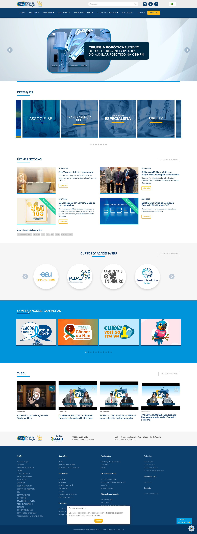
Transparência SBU (37, 510)
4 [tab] (98, 144)
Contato (141, 13)
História (32, 465)
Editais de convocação (39, 513)
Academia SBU (127, 13)
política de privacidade (87, 513)
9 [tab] (106, 352)
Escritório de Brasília (38, 489)
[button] (173, 4)
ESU (30, 492)
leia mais (63, 198)
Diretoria (33, 483)
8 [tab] (103, 352)
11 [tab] (111, 352)
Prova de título (35, 474)
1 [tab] (91, 144)
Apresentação (35, 462)
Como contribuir (36, 477)
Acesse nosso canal (169, 374)
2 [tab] (93, 144)
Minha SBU (154, 13)
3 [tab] (96, 144)
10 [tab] (108, 352)
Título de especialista (38, 501)
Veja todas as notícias (168, 160)
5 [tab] (101, 144)
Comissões (34, 498)
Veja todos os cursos (168, 254)
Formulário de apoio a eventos (42, 516)
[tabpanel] (117, 119)
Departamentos (35, 495)
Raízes (31, 471)
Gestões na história (37, 468)
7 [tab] (106, 144)
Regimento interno (37, 504)
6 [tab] (103, 144)
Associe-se (34, 480)
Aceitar (99, 521)
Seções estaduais (36, 486)
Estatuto (33, 507)
